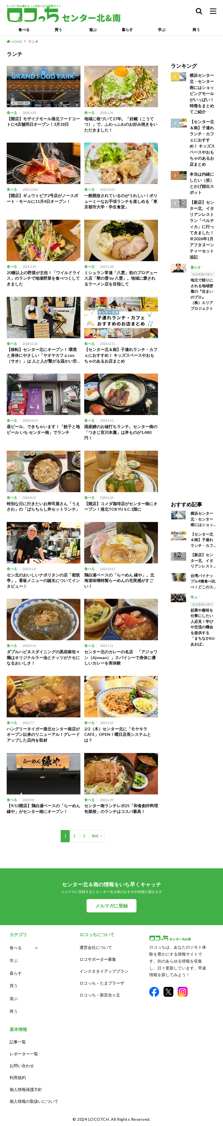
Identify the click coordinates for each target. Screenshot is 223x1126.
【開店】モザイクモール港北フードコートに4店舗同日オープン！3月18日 (43, 121)
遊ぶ (93, 29)
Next (95, 836)
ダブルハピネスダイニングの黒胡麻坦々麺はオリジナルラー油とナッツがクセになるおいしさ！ (43, 657)
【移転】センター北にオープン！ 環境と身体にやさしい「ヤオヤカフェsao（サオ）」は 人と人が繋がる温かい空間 (42, 355)
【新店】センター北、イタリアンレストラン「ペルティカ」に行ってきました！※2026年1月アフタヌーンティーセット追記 (202, 229)
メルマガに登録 (111, 905)
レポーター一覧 (24, 1053)
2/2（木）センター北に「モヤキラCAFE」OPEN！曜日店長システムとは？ (117, 734)
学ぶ (162, 29)
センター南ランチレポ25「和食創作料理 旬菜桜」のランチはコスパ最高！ (121, 808)
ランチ (33, 41)
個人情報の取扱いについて (34, 1101)
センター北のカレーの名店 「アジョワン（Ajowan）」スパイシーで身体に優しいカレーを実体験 (120, 657)
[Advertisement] (193, 402)
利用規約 (18, 1077)
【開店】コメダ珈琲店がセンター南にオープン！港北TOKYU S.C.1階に (120, 506)
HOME (17, 41)
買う (58, 29)
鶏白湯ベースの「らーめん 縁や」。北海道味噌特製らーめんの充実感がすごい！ (119, 580)
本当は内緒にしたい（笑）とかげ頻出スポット (202, 183)
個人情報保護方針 (26, 1089)
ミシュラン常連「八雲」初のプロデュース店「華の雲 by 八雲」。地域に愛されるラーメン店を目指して (120, 278)
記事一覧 (18, 1041)
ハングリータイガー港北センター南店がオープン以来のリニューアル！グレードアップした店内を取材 (43, 734)
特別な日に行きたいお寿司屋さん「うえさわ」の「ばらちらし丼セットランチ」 (43, 506)
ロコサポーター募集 (98, 959)
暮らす (127, 29)
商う (196, 29)
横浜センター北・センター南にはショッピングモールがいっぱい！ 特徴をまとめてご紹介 (202, 93)
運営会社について (96, 947)
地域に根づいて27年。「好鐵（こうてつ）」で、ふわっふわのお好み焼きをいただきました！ (120, 124)
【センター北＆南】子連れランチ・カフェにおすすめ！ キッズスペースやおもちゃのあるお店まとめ (120, 355)
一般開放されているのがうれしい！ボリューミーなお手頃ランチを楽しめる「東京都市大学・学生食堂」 (120, 201)
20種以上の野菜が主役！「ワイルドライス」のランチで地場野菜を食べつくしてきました (43, 278)
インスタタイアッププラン (104, 971)
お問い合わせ (22, 1065)
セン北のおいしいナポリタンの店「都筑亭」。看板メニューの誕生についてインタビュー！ (43, 580)
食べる (24, 29)
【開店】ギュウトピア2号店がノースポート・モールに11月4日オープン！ (42, 198)
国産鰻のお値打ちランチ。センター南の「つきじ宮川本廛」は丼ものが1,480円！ (120, 432)
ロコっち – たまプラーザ (102, 983)
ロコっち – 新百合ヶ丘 (100, 994)
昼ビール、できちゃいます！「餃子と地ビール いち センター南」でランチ (43, 429)
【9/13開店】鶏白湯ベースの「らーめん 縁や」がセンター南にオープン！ (43, 808)
